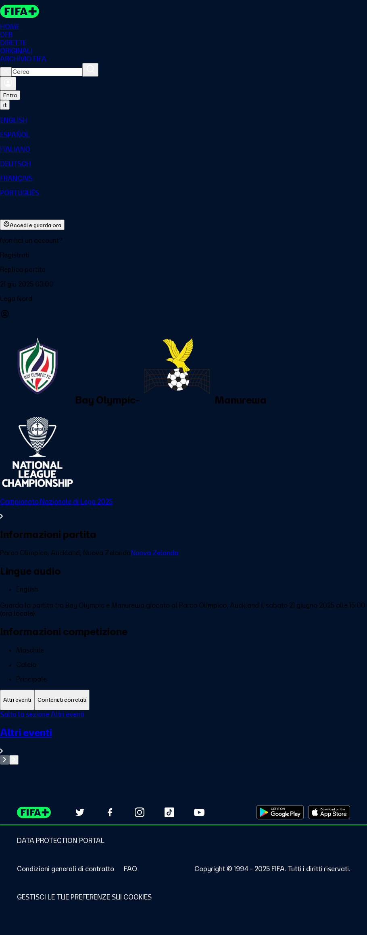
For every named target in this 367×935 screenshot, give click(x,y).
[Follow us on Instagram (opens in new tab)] (139, 812)
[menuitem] (183, 120)
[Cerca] (90, 70)
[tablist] (183, 700)
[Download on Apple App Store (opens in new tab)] (329, 812)
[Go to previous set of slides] (4, 760)
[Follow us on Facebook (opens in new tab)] (110, 812)
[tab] (17, 700)
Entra (10, 95)
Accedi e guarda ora (32, 225)
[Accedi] (8, 83)
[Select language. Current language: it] (5, 105)
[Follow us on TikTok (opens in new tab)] (169, 812)
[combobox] (47, 72)
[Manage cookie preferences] (84, 897)
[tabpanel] (183, 737)
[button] (183, 255)
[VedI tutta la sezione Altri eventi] (183, 740)
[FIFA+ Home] (19, 11)
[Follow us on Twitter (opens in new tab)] (80, 812)
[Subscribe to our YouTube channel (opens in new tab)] (199, 812)
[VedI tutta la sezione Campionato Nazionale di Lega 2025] (183, 509)
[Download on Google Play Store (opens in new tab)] (280, 812)
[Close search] (6, 72)
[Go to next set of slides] (14, 760)
